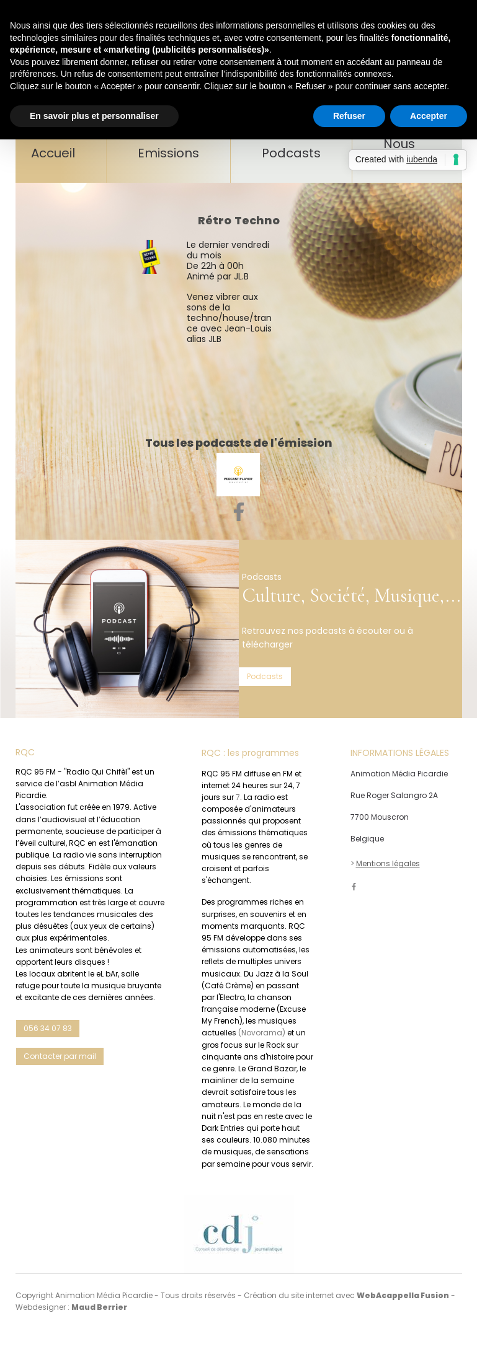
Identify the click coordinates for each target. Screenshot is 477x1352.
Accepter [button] (428, 116)
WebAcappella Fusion (403, 1295)
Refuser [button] (349, 116)
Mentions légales (388, 863)
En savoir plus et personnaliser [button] (94, 116)
